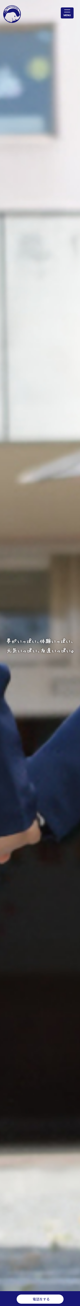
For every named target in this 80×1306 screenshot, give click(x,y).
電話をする (41, 1299)
